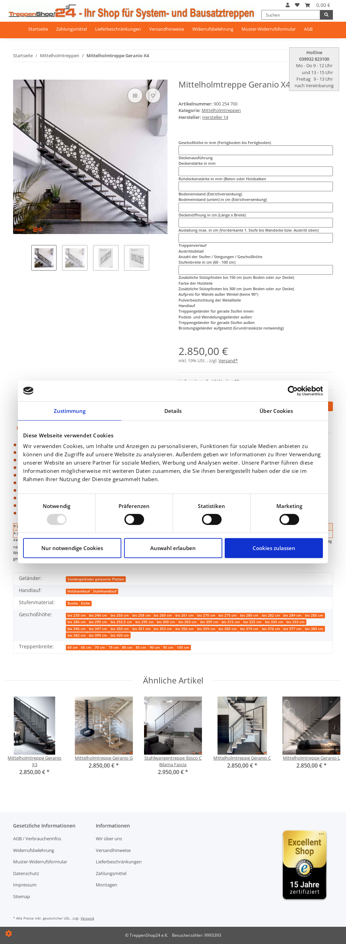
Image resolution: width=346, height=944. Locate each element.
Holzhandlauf (79, 591)
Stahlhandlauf (104, 591)
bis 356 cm (184, 629)
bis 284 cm (292, 615)
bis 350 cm (120, 629)
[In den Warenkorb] (17, 77)
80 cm (127, 647)
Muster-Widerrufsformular (269, 29)
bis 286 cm (77, 622)
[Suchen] (290, 15)
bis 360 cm (227, 629)
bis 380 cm (314, 629)
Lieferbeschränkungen (118, 29)
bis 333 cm (295, 622)
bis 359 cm (206, 629)
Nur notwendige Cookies (72, 548)
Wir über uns (109, 838)
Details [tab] (173, 410)
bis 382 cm (77, 635)
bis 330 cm (274, 622)
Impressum (25, 885)
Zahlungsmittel (71, 29)
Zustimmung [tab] (70, 410)
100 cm (183, 647)
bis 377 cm (292, 629)
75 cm (114, 647)
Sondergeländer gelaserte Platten (96, 579)
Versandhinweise (166, 29)
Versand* (228, 360)
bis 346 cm (77, 629)
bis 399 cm (98, 635)
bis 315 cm (231, 622)
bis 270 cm (206, 615)
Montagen (106, 885)
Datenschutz (26, 873)
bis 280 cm (249, 615)
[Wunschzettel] (297, 5)
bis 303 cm (188, 622)
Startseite (38, 29)
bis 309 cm (209, 622)
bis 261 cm (184, 615)
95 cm (168, 647)
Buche (73, 603)
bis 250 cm (120, 615)
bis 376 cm (271, 629)
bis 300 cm (166, 622)
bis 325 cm (252, 622)
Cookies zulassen (274, 548)
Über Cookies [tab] (276, 410)
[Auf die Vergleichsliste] (135, 95)
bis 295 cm (144, 622)
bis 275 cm (227, 615)
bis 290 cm (98, 622)
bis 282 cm (271, 615)
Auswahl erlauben (173, 548)
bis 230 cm (77, 615)
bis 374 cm (249, 629)
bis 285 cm (314, 615)
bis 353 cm (163, 629)
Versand (87, 918)
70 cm (100, 647)
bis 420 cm (120, 635)
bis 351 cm (141, 629)
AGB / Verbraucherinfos (37, 838)
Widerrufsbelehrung (212, 29)
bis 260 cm (163, 615)
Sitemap (21, 896)
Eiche (85, 603)
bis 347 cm (98, 629)
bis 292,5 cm (121, 622)
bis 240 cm (98, 615)
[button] (287, 5)
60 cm (73, 647)
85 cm (141, 647)
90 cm (155, 647)
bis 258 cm (141, 615)
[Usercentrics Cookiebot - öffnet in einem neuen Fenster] (293, 391)
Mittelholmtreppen (221, 110)
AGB (308, 29)
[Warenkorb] (317, 5)
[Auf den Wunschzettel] (153, 95)
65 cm (86, 647)
